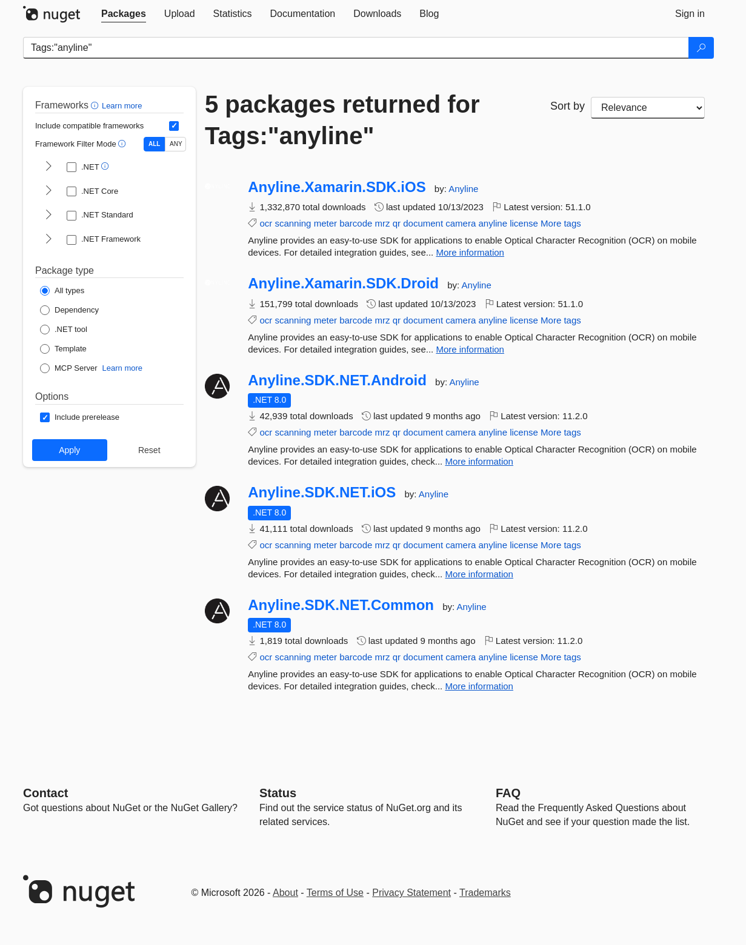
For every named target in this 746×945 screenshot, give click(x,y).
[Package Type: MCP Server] (68, 368)
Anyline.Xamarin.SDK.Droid (343, 283)
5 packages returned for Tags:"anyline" (342, 120)
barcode (355, 223)
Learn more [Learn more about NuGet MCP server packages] (122, 368)
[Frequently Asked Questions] (508, 793)
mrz (382, 223)
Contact (45, 793)
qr (397, 223)
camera (460, 223)
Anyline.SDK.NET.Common (341, 605)
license (524, 223)
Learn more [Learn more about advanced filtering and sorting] (122, 105)
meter (325, 223)
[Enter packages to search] (356, 48)
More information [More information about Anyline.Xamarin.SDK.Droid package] (470, 349)
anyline (492, 223)
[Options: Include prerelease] (79, 417)
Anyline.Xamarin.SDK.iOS (336, 187)
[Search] (701, 48)
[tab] (123, 14)
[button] (96, 105)
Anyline (463, 189)
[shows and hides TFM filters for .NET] (48, 167)
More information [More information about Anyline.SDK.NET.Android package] (479, 461)
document (423, 223)
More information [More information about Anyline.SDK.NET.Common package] (479, 686)
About (285, 892)
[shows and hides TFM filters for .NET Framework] (48, 240)
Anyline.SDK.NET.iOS (322, 492)
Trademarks (485, 892)
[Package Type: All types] (62, 290)
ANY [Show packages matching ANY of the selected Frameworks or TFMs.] (176, 144)
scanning (293, 223)
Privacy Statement (411, 892)
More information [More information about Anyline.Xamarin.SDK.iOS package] (470, 252)
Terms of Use (335, 892)
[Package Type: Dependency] (69, 310)
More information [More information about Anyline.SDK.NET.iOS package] (479, 574)
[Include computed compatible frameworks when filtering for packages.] (174, 126)
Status (277, 793)
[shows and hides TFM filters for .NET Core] (48, 191)
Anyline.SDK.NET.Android (337, 380)
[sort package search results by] (648, 108)
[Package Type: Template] (63, 349)
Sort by (567, 106)
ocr (265, 223)
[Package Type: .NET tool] (63, 329)
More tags (561, 223)
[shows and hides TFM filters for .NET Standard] (48, 216)
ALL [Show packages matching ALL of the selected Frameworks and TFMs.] (154, 144)
